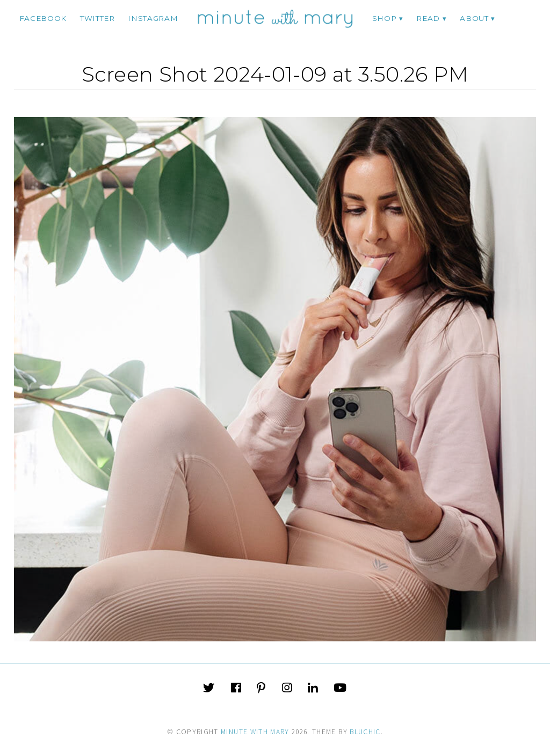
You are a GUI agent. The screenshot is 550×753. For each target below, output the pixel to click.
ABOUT (474, 18)
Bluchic (365, 731)
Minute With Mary (255, 731)
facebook (43, 18)
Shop (384, 18)
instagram (153, 18)
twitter (97, 18)
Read (428, 18)
